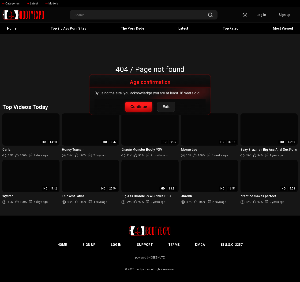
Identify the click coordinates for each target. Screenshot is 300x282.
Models (51, 3)
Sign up (284, 15)
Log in (261, 15)
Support (145, 245)
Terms (174, 245)
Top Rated (231, 28)
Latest (32, 3)
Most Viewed (283, 28)
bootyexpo (142, 269)
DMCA (200, 245)
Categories (11, 3)
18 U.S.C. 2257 (231, 245)
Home (11, 28)
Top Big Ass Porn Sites (68, 28)
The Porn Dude (132, 28)
